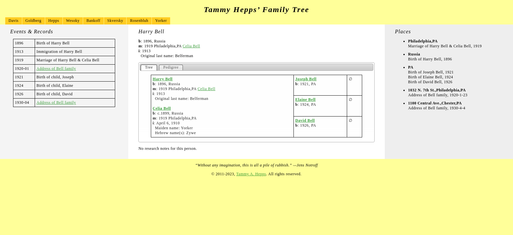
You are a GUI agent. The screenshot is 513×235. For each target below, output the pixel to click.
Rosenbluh (139, 20)
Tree (149, 67)
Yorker (161, 20)
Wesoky (73, 20)
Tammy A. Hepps (251, 174)
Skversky (115, 20)
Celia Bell (191, 46)
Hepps (53, 20)
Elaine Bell (305, 99)
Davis (14, 20)
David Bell (305, 120)
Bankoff (93, 20)
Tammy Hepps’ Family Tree (256, 9)
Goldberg (34, 20)
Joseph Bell (306, 79)
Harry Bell (163, 79)
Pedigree (171, 67)
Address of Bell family (56, 68)
